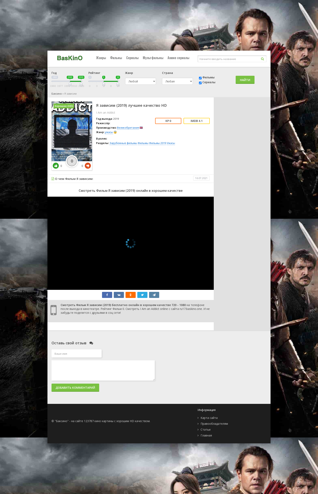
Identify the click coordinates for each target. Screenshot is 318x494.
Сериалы (132, 57)
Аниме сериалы (178, 57)
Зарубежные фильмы (123, 143)
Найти (245, 80)
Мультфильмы (153, 57)
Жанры (101, 57)
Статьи (206, 429)
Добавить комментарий (75, 387)
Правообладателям (214, 424)
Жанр (129, 73)
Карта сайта (209, 418)
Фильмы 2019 (157, 143)
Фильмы (116, 57)
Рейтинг (94, 73)
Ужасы (171, 143)
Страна (167, 73)
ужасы (109, 132)
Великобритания (128, 127)
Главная (206, 435)
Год (54, 73)
